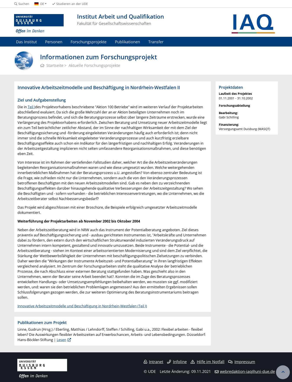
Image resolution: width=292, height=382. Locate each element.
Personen (53, 41)
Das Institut (26, 41)
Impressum (241, 361)
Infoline (177, 361)
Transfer (155, 41)
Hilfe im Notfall (207, 361)
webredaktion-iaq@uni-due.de (247, 371)
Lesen (61, 339)
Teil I (31, 107)
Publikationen (127, 41)
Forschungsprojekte (88, 41)
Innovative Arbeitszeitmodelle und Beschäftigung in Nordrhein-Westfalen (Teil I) (82, 306)
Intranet (153, 361)
